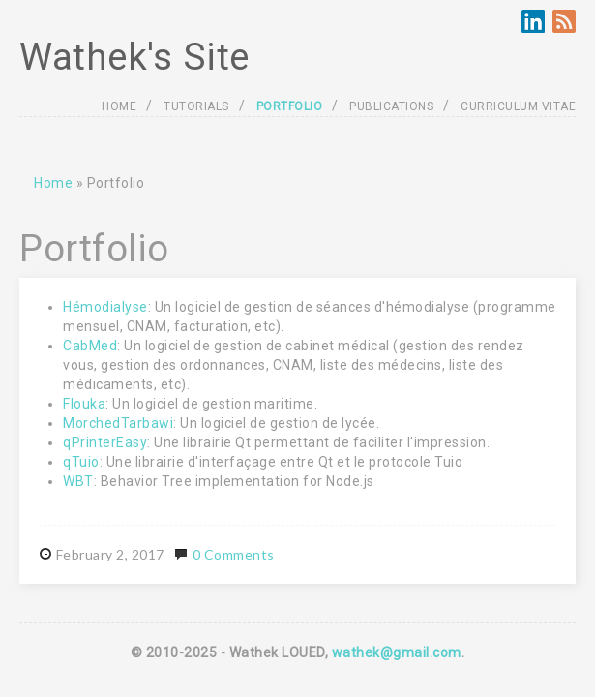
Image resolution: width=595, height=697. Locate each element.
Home (53, 183)
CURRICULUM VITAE (518, 106)
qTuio (81, 462)
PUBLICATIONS (391, 106)
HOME (119, 106)
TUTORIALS (196, 106)
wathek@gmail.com (396, 652)
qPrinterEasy (105, 442)
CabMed (90, 345)
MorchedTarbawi (118, 423)
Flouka (84, 403)
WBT (78, 481)
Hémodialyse (105, 307)
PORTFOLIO (289, 106)
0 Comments (234, 554)
